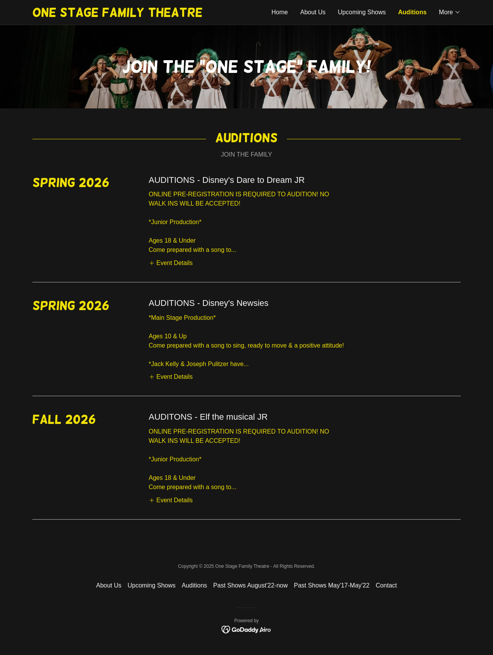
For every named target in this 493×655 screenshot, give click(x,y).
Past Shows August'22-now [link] (250, 585)
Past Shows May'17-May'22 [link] (331, 585)
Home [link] (280, 12)
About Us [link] (312, 12)
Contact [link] (386, 585)
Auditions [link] (412, 12)
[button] (450, 12)
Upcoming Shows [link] (362, 12)
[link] (139, 14)
